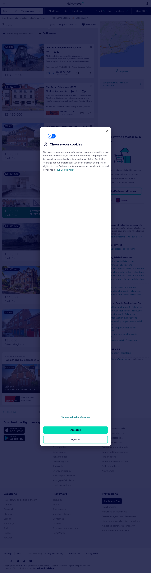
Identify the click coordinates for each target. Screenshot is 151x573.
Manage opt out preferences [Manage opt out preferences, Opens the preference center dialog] (75, 417)
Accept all (75, 430)
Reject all (75, 439)
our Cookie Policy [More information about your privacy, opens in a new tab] (65, 169)
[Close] (107, 130)
